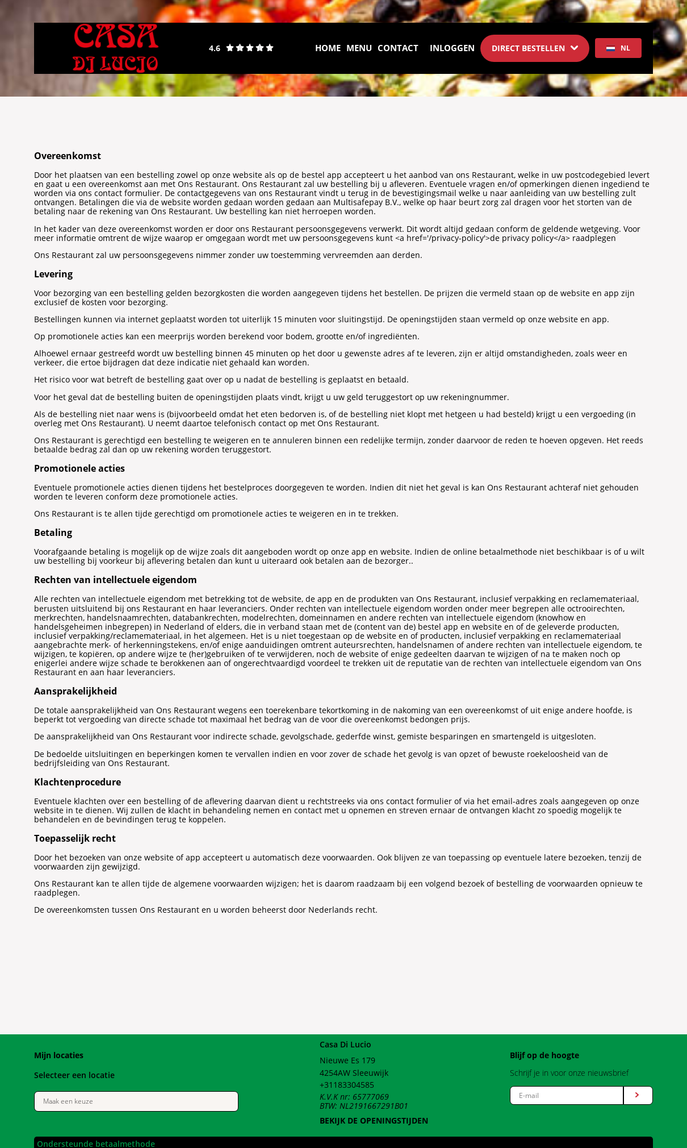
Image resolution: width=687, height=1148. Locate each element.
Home (328, 47)
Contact (398, 47)
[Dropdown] (534, 48)
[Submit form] (638, 1095)
